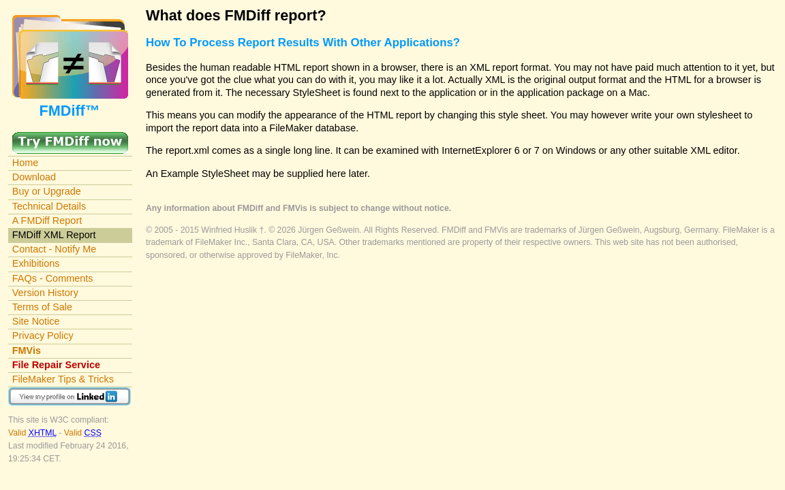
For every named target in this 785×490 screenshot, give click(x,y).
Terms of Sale (42, 306)
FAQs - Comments (52, 278)
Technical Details (49, 206)
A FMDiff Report (47, 220)
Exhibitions (36, 263)
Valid (33, 433)
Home (25, 162)
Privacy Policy (43, 335)
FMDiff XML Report (54, 234)
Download (34, 177)
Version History (45, 292)
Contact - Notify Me (54, 249)
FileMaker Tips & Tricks (63, 379)
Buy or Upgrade (46, 191)
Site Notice (36, 321)
